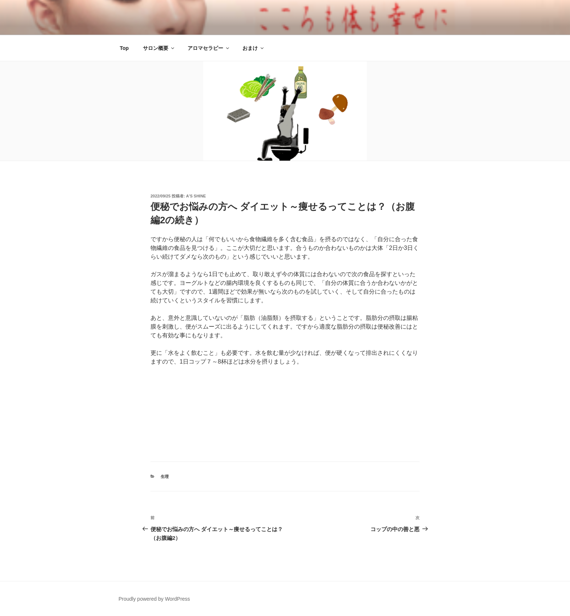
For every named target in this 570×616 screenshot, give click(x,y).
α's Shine (196, 196)
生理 (165, 476)
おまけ (253, 48)
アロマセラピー (209, 48)
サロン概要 (159, 48)
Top (124, 48)
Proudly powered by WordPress (154, 599)
